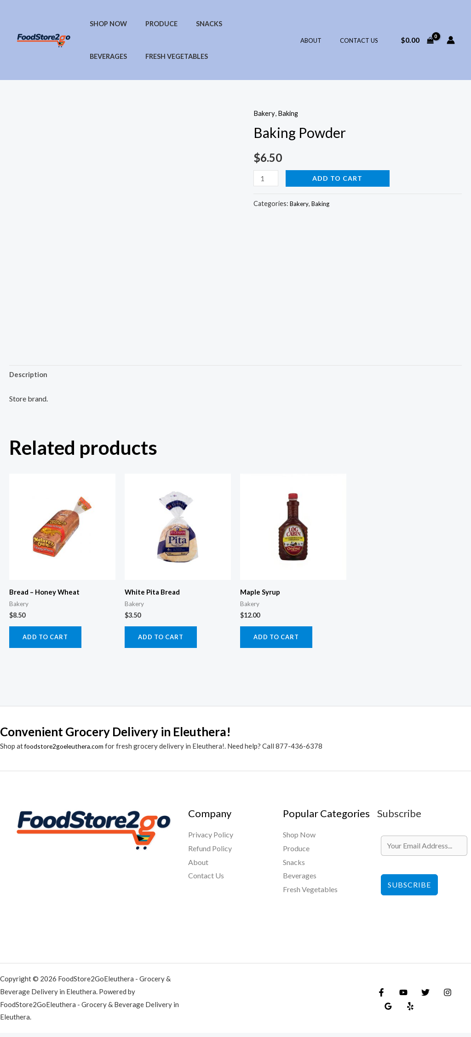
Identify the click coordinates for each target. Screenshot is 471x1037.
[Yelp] (387, 1010)
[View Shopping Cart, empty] (416, 40)
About (320, 40)
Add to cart (340, 178)
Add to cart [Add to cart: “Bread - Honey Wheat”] (48, 640)
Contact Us (362, 40)
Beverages (241, 24)
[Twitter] (421, 996)
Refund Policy (210, 852)
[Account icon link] (451, 40)
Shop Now (105, 24)
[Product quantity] (266, 178)
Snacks (196, 24)
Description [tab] (29, 375)
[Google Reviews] (460, 996)
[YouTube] (401, 996)
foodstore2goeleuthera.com (67, 749)
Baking (290, 113)
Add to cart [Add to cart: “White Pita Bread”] (163, 640)
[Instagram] (441, 996)
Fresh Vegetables (118, 56)
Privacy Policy (210, 838)
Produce (154, 24)
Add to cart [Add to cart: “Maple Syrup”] (278, 640)
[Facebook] (381, 996)
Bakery (264, 113)
